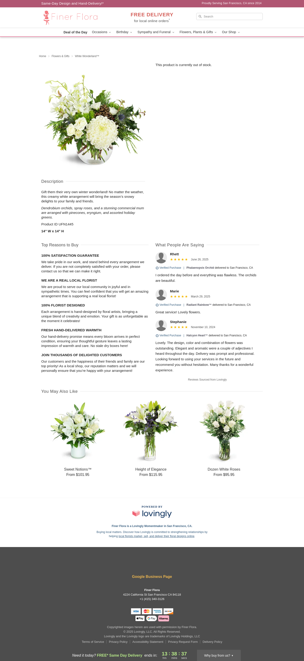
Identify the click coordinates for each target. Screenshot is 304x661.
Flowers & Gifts (60, 56)
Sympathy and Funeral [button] (156, 32)
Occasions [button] (102, 32)
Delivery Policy (212, 642)
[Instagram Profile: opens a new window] (152, 564)
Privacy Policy (118, 642)
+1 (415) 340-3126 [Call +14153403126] (152, 599)
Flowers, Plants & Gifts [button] (199, 32)
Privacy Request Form (183, 642)
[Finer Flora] (74, 17)
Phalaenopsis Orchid (200, 267)
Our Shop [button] (231, 32)
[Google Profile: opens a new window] (180, 564)
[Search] (229, 16)
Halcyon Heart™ (197, 335)
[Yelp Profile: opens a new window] (138, 564)
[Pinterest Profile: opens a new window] (166, 564)
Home (42, 56)
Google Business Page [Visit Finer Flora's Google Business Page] (152, 577)
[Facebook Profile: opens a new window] (124, 564)
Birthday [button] (124, 32)
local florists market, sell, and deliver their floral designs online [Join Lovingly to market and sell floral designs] (156, 536)
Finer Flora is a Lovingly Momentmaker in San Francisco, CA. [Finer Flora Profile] (152, 526)
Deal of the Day (75, 32)
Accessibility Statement (147, 642)
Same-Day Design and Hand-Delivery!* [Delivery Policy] (72, 3)
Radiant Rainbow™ (199, 304)
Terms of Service (93, 642)
